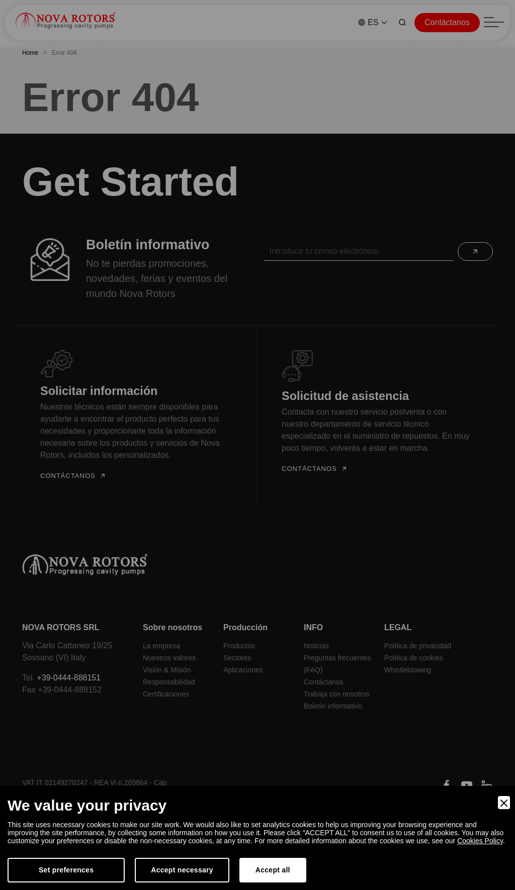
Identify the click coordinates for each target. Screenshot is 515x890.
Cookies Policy (480, 841)
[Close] (504, 802)
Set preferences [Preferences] (66, 870)
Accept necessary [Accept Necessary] (182, 870)
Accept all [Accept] (272, 870)
